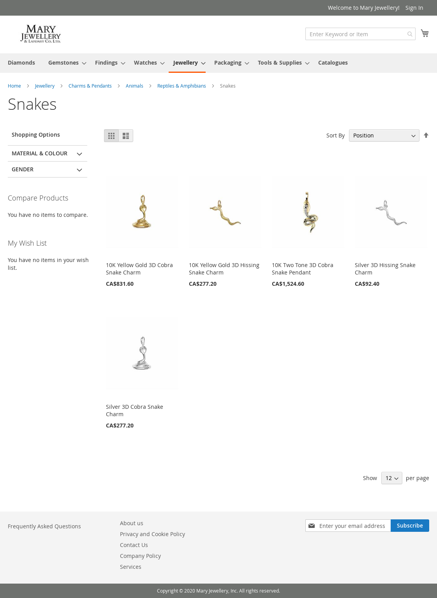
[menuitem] (21, 62)
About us (131, 523)
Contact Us (134, 545)
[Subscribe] (410, 525)
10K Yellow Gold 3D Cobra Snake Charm (139, 268)
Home (15, 86)
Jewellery (45, 86)
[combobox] (360, 34)
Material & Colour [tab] (39, 153)
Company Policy (140, 555)
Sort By (335, 135)
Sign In (414, 7)
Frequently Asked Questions (44, 526)
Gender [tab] (22, 169)
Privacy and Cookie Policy (152, 534)
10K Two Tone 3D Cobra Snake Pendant (302, 268)
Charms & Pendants (91, 86)
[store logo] (41, 34)
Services (130, 566)
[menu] (218, 63)
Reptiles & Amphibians (182, 86)
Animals (135, 86)
